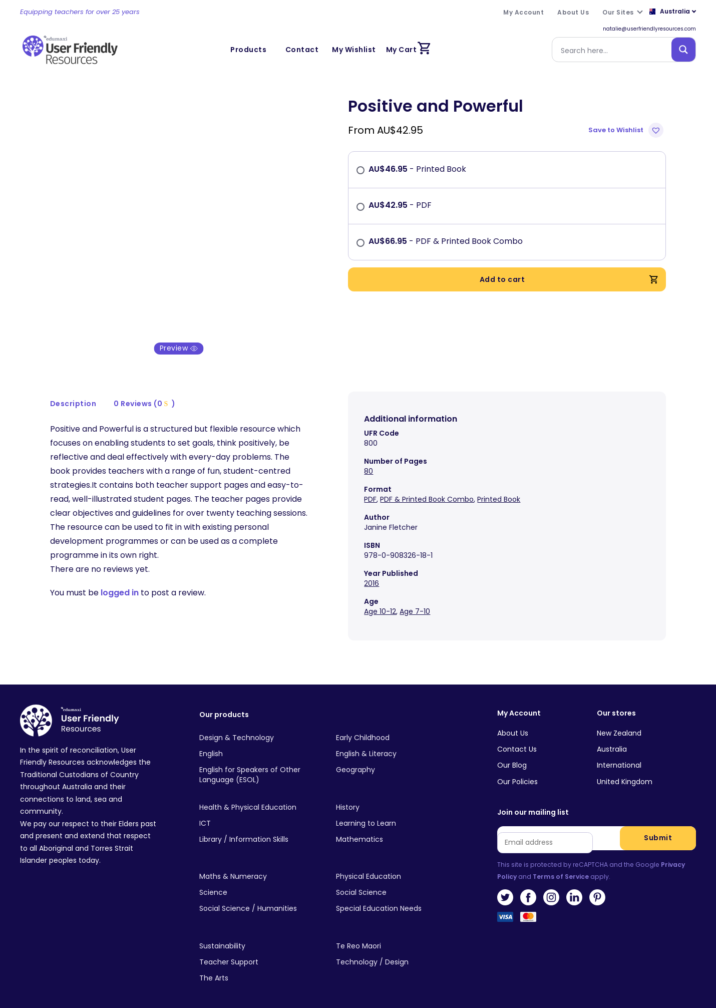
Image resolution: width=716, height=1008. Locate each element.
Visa (505, 907)
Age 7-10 (415, 599)
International (619, 753)
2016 (371, 571)
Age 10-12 (380, 599)
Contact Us (517, 737)
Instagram (551, 885)
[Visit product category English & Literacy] (396, 742)
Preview (179, 336)
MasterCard (528, 907)
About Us (512, 721)
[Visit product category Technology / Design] (396, 950)
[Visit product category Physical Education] (396, 864)
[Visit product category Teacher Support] (259, 950)
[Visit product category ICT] (259, 811)
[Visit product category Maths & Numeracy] (259, 864)
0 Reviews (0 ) (144, 391)
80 (368, 459)
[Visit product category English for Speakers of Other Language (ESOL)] (259, 763)
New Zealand (619, 721)
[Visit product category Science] (259, 880)
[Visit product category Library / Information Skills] (259, 827)
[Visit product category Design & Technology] (259, 726)
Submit (658, 825)
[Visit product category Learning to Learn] (396, 811)
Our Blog (512, 753)
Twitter (505, 885)
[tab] (73, 391)
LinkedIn (574, 885)
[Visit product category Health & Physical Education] (259, 795)
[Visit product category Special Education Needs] (396, 896)
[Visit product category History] (396, 795)
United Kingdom (624, 769)
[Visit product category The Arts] (259, 966)
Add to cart (569, 279)
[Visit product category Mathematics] (396, 827)
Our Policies (517, 769)
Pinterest (597, 885)
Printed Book (498, 487)
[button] (627, 130)
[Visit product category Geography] (396, 758)
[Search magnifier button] (683, 50)
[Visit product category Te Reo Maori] (396, 933)
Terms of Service (561, 864)
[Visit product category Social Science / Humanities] (259, 896)
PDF (370, 487)
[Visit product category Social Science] (396, 880)
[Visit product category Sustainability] (259, 933)
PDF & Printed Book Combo (427, 487)
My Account (519, 701)
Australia (612, 737)
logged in (120, 580)
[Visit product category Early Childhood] (396, 726)
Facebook (528, 885)
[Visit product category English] (259, 742)
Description (73, 391)
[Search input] (614, 49)
